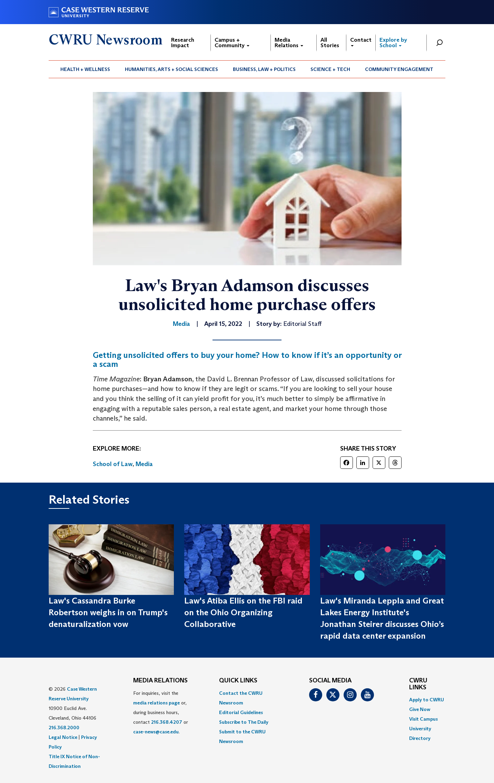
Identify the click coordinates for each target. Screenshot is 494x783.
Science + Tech (330, 69)
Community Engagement (399, 69)
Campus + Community (232, 43)
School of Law (112, 464)
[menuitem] (85, 69)
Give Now (419, 709)
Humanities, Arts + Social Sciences (171, 69)
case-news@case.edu (156, 732)
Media (144, 464)
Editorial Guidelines (241, 712)
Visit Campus (423, 719)
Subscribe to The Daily (243, 722)
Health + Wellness (85, 69)
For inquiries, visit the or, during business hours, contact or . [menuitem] (160, 712)
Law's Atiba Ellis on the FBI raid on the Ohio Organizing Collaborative (243, 612)
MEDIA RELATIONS (160, 680)
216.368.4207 (166, 722)
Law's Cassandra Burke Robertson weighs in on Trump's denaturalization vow (108, 612)
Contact (361, 42)
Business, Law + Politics (264, 69)
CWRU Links (418, 684)
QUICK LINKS (238, 680)
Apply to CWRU (426, 700)
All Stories (329, 43)
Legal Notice (63, 737)
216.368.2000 (64, 727)
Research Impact (182, 43)
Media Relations (289, 43)
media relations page (156, 703)
